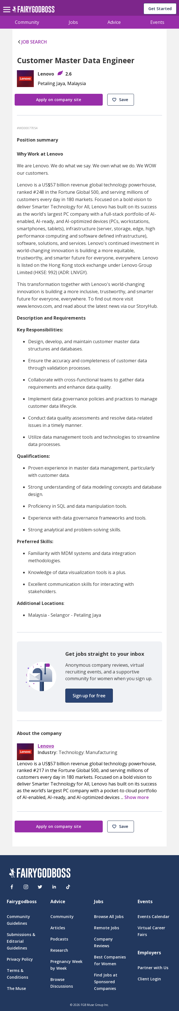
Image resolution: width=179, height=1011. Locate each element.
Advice (114, 22)
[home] (33, 11)
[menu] (7, 5)
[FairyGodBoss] (39, 874)
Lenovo (46, 746)
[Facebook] (11, 886)
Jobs (73, 22)
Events (157, 22)
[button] (120, 100)
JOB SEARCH (32, 42)
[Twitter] (40, 886)
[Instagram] (26, 886)
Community (27, 22)
